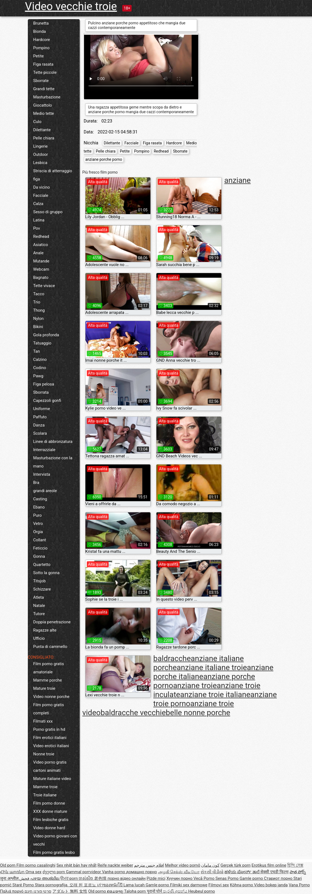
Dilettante (42, 129)
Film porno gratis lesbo (54, 852)
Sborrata (41, 392)
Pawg (38, 375)
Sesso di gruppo (48, 211)
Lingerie (40, 146)
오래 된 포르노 (83, 885)
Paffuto (40, 416)
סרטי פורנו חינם (38, 891)
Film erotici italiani (50, 737)
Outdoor (40, 154)
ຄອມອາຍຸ (115, 891)
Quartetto (41, 564)
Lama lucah (134, 885)
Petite (38, 56)
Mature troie (44, 688)
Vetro (38, 523)
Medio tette (43, 113)
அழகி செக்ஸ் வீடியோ (179, 871)
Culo (37, 121)
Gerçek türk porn (236, 865)
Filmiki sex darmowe (188, 885)
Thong (39, 310)
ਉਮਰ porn (69, 878)
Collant (39, 539)
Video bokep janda (271, 885)
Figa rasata (43, 64)
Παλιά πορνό (12, 891)
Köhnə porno (242, 885)
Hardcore (41, 39)
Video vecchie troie (71, 6)
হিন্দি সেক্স (295, 865)
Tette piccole (45, 72)
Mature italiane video (52, 778)
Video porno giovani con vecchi (55, 840)
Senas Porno (227, 878)
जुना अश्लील (9, 878)
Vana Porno (299, 885)
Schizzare (42, 589)
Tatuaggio (42, 343)
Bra (36, 482)
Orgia (38, 531)
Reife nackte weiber (115, 865)
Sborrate (41, 80)
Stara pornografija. (52, 885)
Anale (38, 252)
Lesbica (40, 162)
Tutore (39, 613)
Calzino (40, 359)
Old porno (97, 891)
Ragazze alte (45, 630)
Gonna (39, 556)
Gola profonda (46, 334)
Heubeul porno (201, 891)
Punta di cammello (50, 646)
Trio (36, 302)
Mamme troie (45, 786)
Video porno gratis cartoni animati (50, 766)
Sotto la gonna (46, 572)
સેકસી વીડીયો (212, 871)
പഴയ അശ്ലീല (45, 878)
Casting (40, 498)
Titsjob (39, 581)
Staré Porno (24, 885)
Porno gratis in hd (49, 729)
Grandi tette (44, 88)
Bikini (38, 326)
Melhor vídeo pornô (182, 865)
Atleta (38, 597)
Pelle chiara (43, 138)
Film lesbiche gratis (51, 819)
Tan (36, 351)
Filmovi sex (219, 885)
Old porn (8, 865)
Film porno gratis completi (48, 708)
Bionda (39, 31)
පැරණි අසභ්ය (175, 891)
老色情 (101, 878)
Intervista (41, 474)
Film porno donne (49, 803)
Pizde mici (156, 878)
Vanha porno (114, 871)
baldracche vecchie (133, 712)
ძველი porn (54, 871)
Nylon (38, 318)
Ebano (39, 507)
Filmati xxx (43, 721)
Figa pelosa (43, 384)
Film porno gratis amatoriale (48, 667)
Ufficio (39, 638)
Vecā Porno (204, 878)
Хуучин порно (180, 878)
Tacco (38, 293)
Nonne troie (44, 754)
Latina (38, 220)
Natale (39, 605)
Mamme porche (47, 680)
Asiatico (40, 244)
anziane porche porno (103, 159)
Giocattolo (42, 105)
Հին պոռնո (12, 871)
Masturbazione (47, 97)
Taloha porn (135, 891)
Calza (38, 203)
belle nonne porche (198, 712)
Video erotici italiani (51, 745)
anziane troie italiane (215, 694)
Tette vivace (44, 285)
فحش (24, 878)
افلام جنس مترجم (149, 865)
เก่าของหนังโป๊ (110, 885)
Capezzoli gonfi (47, 400)
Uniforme (41, 408)
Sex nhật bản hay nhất (77, 865)
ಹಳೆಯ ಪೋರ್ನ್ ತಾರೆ (242, 871)
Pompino (41, 47)
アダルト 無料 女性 (69, 891)
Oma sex (33, 871)
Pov (36, 228)
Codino (39, 367)
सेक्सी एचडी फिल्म (274, 871)
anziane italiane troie (212, 667)
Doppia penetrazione (52, 622)
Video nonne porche (51, 696)
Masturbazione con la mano (53, 462)
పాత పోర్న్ (298, 871)
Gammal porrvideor (84, 871)
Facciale (40, 195)
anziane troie (195, 685)
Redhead (41, 236)
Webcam (41, 269)
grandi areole (45, 490)
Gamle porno (252, 878)
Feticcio (40, 548)
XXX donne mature (50, 811)
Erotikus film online (269, 865)
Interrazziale (44, 449)
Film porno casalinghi (35, 865)
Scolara (40, 433)
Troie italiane (45, 795)
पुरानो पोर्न (155, 891)
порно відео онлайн (126, 878)
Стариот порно (278, 878)
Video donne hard (49, 827)
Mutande (41, 261)
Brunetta (41, 23)
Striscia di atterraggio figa (52, 175)
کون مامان (210, 865)
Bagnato (41, 277)
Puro (37, 515)
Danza (39, 425)
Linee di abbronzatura (53, 441)
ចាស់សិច (86, 878)
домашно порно (141, 871)
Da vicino (41, 187)
